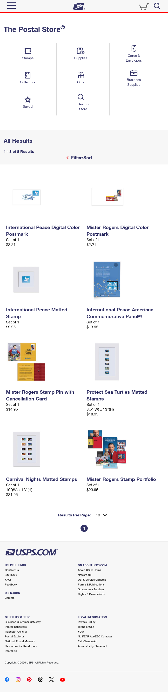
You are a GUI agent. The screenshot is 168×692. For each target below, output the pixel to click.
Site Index (11, 574)
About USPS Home (89, 569)
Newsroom (85, 574)
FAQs (8, 579)
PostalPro (11, 650)
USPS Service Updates (92, 579)
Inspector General (16, 631)
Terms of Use (86, 626)
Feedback (11, 584)
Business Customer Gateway (23, 621)
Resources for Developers (21, 646)
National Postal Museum (20, 641)
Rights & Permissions (91, 594)
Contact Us (12, 569)
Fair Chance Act (87, 641)
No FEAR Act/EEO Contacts (95, 636)
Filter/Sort (81, 157)
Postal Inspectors (16, 626)
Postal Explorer (14, 636)
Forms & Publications (91, 584)
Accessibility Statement (92, 646)
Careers (9, 597)
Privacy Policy (86, 621)
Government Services (91, 589)
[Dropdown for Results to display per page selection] (101, 515)
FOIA (81, 631)
